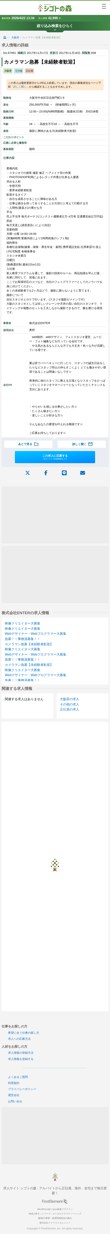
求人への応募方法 (19, 1038)
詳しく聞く (19, 86)
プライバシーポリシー (22, 1089)
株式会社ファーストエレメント (55, 1222)
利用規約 (13, 1083)
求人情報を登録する (20, 1059)
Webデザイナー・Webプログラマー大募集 (35, 633)
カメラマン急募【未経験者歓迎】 (29, 644)
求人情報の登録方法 (20, 1052)
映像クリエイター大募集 (22, 623)
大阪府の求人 (69, 699)
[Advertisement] (55, 514)
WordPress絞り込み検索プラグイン (55, 1209)
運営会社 (13, 1095)
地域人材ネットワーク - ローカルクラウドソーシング (55, 1213)
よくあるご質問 (18, 1077)
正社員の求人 (69, 709)
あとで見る (28, 444)
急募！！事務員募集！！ (22, 639)
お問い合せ (15, 1101)
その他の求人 (69, 704)
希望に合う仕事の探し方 (23, 1032)
